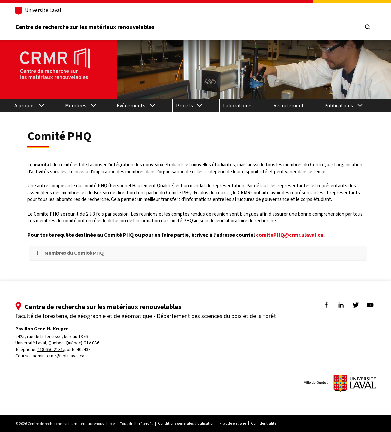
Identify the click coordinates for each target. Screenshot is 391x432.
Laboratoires (238, 105)
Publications (338, 105)
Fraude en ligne (233, 423)
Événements (131, 105)
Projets (184, 105)
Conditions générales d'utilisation (186, 423)
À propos (24, 105)
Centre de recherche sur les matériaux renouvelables (84, 27)
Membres (75, 105)
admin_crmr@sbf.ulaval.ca (58, 356)
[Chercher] (368, 27)
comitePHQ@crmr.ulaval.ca (289, 234)
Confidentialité (263, 423)
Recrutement (288, 105)
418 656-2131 (50, 349)
